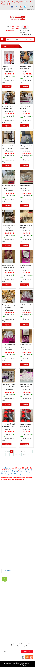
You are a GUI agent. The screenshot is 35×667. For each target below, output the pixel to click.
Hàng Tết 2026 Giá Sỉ (22, 592)
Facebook (7, 571)
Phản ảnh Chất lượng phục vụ (9, 521)
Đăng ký (21, 9)
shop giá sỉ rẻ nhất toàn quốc (14, 474)
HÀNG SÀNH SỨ (6, 596)
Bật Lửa (14, 614)
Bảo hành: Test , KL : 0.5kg (8, 81)
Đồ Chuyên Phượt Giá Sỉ (15, 630)
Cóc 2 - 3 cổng (22, 603)
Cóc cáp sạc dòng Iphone (8, 610)
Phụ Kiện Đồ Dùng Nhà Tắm (9, 619)
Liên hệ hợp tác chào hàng (9, 556)
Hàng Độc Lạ (5, 612)
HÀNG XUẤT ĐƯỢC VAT (7, 590)
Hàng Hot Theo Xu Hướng (18, 594)
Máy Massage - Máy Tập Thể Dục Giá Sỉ (22, 628)
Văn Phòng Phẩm (17, 599)
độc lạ (13, 472)
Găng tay (15, 626)
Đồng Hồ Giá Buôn (21, 632)
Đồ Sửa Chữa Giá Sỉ (7, 635)
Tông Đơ (4, 603)
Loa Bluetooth (27, 599)
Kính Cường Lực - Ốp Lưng (18, 612)
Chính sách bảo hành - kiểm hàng (10, 551)
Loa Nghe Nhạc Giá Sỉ (24, 614)
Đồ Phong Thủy (6, 599)
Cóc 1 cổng (5, 605)
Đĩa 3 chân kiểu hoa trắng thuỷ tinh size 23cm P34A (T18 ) (8, 387)
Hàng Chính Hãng (22, 610)
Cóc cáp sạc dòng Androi (23, 608)
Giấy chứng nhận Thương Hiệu (10, 559)
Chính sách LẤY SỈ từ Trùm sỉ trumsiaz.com (13, 542)
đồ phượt (19, 472)
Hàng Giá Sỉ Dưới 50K (20, 623)
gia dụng (8, 472)
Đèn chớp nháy (12, 603)
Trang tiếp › (17, 454)
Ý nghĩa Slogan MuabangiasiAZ (10, 512)
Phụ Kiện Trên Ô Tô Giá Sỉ (8, 617)
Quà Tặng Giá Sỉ (6, 628)
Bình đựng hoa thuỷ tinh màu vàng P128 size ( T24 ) (8, 148)
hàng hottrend (14, 470)
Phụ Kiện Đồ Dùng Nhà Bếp (9, 621)
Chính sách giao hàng (8, 545)
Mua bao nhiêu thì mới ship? (9, 518)
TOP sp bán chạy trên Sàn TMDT (23, 590)
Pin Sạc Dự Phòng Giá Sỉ (8, 632)
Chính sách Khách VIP (8, 532)
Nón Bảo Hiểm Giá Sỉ (7, 623)
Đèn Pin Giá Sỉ (5, 637)
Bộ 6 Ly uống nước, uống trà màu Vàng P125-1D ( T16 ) (8, 307)
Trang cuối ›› (26, 454)
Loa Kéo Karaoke (23, 621)
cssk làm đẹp (26, 472)
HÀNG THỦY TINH (17, 596)
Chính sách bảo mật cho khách (10, 553)
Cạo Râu (26, 601)
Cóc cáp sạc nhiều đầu (16, 605)
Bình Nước (27, 596)
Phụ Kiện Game (24, 626)
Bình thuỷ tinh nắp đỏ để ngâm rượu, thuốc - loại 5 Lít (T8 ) (26, 426)
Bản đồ (31, 6)
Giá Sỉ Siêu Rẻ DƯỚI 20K (8, 592)
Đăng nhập (29, 9)
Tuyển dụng (5, 526)
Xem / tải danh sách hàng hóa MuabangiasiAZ (13, 562)
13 (11, 454)
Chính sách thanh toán (8, 548)
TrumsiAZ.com (5, 468)
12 (7, 454)
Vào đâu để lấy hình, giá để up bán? (11, 523)
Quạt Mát (4, 630)
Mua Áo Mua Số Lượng (20, 635)
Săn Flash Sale (6, 594)
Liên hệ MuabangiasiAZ (8, 515)
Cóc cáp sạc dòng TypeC (8, 608)
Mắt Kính (14, 637)
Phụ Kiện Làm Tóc (17, 601)
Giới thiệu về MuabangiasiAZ (9, 510)
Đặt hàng (7, 86)
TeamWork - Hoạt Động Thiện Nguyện (11, 529)
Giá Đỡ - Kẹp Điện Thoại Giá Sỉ (24, 617)
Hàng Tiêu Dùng (6, 601)
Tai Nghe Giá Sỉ (6, 614)
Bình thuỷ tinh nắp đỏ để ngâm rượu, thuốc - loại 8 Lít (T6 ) (8, 426)
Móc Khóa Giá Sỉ (6, 626)
